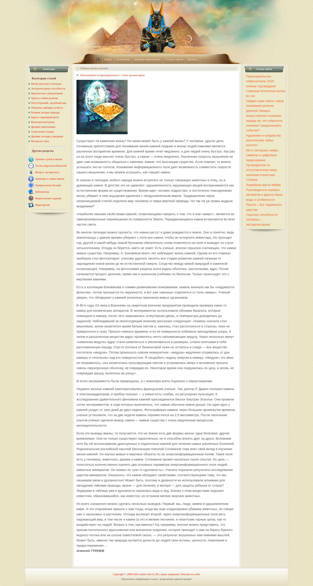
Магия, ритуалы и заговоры (46, 83)
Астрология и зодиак (42, 131)
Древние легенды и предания (47, 136)
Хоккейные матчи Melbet (263, 185)
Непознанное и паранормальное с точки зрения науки (112, 75)
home (98, 59)
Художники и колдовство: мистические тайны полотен (263, 140)
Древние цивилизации (147, 59)
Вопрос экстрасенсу (47, 172)
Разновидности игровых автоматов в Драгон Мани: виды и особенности (264, 194)
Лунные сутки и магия (48, 159)
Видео (108, 59)
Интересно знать (40, 141)
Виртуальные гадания (48, 198)
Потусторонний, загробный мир (48, 102)
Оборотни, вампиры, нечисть (47, 107)
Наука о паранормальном (45, 117)
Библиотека (42, 191)
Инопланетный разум (43, 122)
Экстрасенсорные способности (48, 88)
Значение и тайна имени (49, 178)
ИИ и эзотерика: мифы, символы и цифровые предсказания (262, 155)
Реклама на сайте (190, 574)
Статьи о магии (174, 59)
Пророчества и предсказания (47, 93)
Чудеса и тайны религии (44, 98)
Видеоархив (42, 204)
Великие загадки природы (45, 112)
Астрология (123, 59)
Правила (192, 59)
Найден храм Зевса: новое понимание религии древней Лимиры (265, 105)
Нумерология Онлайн (48, 185)
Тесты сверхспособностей (51, 165)
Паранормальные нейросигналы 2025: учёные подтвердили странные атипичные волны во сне (265, 86)
